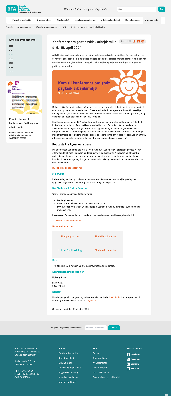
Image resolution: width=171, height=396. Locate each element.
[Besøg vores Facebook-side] (142, 354)
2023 (11, 59)
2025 (11, 50)
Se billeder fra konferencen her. (67, 221)
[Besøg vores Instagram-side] (142, 359)
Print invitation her (63, 226)
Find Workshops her (106, 236)
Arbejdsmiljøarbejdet (110, 20)
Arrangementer (151, 20)
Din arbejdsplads (101, 368)
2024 (64, 27)
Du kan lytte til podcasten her (67, 168)
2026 (11, 46)
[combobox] (136, 9)
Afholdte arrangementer (46, 27)
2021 (11, 67)
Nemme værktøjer (67, 382)
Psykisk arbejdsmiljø (21, 20)
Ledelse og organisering (69, 368)
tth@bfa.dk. (91, 300)
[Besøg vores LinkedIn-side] (142, 364)
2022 (11, 63)
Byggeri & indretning (68, 372)
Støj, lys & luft (63, 20)
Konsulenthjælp (132, 20)
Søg (161, 9)
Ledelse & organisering (85, 20)
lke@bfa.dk (114, 297)
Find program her (70, 236)
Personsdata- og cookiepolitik (107, 377)
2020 (11, 71)
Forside (9, 27)
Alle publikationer (101, 372)
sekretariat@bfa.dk (30, 374)
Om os (96, 353)
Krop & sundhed (44, 20)
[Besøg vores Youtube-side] (142, 368)
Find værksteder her (106, 250)
